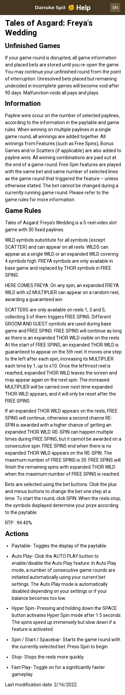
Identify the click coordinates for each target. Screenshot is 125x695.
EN (115, 7)
